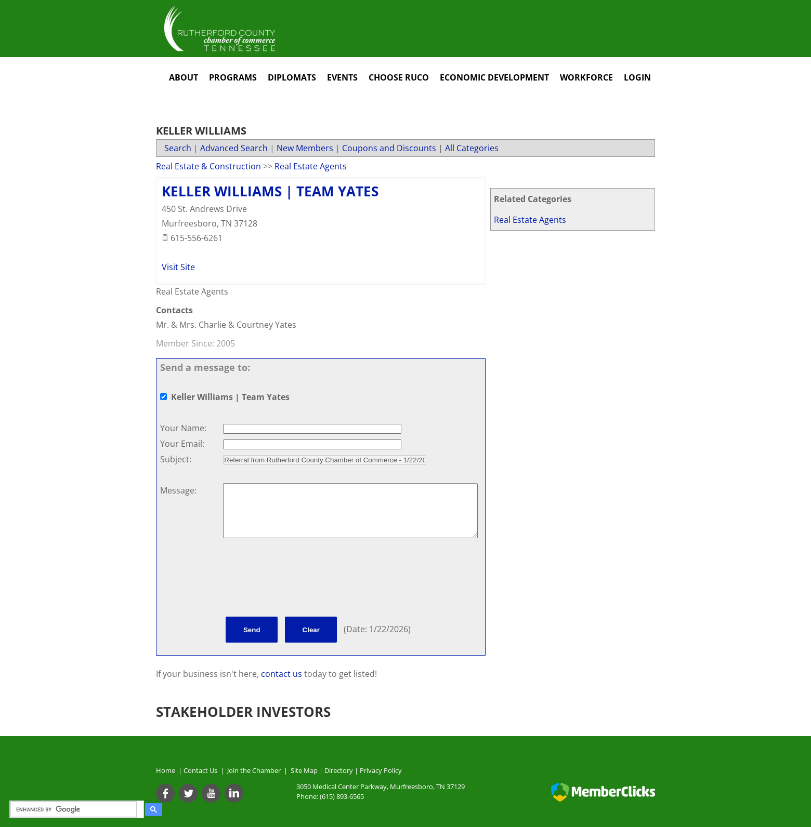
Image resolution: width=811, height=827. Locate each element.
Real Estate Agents (530, 219)
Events (342, 77)
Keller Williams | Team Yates (270, 191)
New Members (305, 148)
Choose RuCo (399, 77)
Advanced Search (234, 148)
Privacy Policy (381, 770)
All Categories (472, 148)
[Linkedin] (234, 793)
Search (177, 148)
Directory (338, 770)
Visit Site (178, 267)
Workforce (586, 77)
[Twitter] (188, 793)
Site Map (304, 770)
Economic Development (494, 77)
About (183, 77)
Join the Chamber (253, 770)
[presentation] (302, 579)
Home (165, 770)
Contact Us (202, 770)
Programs (233, 77)
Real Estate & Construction (208, 166)
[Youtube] (211, 793)
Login (637, 77)
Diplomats (292, 77)
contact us (282, 673)
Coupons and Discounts (389, 148)
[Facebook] (165, 793)
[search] (75, 809)
